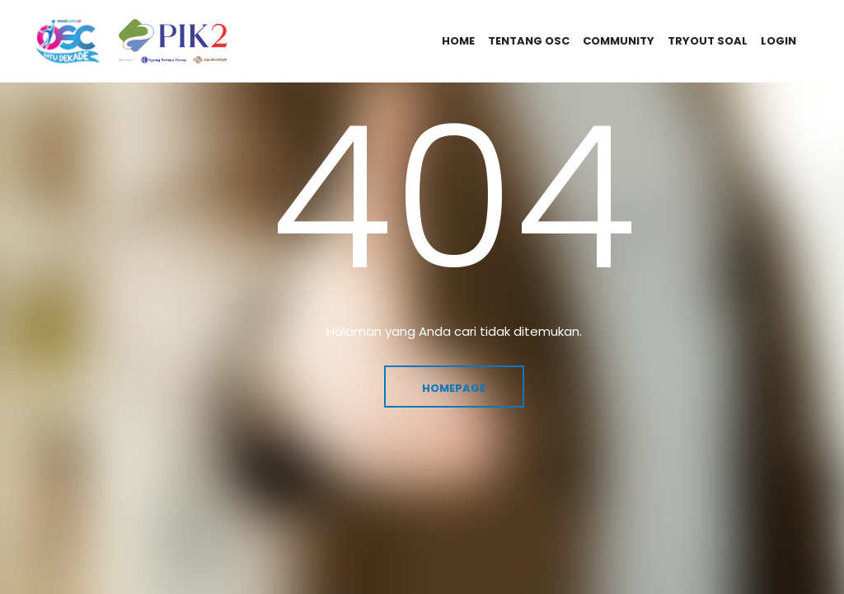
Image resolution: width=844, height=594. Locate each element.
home (458, 41)
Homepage (453, 388)
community (618, 41)
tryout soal (708, 41)
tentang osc (529, 41)
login (778, 41)
